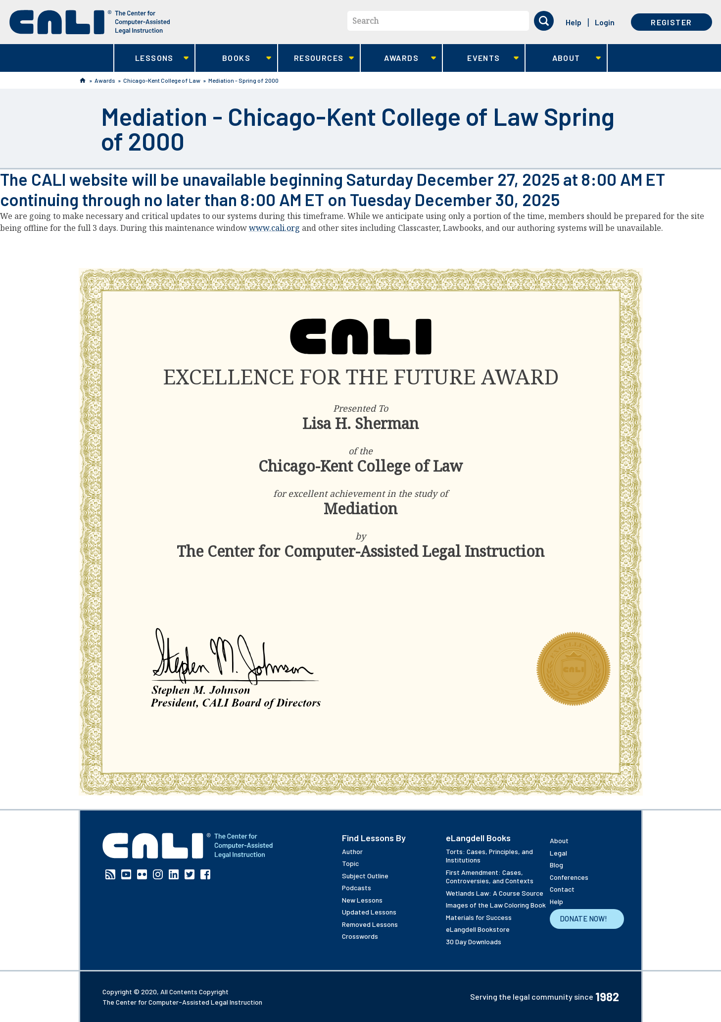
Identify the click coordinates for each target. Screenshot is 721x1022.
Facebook (205, 874)
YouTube (126, 874)
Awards (398, 58)
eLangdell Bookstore (478, 929)
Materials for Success (479, 917)
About (563, 58)
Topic (350, 863)
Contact (562, 889)
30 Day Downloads (473, 941)
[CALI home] (89, 22)
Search (365, 20)
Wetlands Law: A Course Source (494, 893)
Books (233, 58)
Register (671, 22)
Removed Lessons (370, 924)
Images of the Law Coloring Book (496, 905)
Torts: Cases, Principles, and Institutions (489, 855)
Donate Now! (583, 918)
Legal (558, 853)
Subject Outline (365, 875)
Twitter (189, 874)
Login (605, 22)
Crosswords (360, 936)
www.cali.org (274, 227)
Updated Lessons (369, 912)
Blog (556, 865)
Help (573, 22)
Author (352, 851)
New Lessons (362, 900)
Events (481, 58)
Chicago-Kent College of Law (161, 80)
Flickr (142, 874)
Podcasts (356, 887)
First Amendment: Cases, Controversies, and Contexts (489, 876)
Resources (316, 58)
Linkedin (174, 874)
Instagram (158, 874)
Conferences (569, 877)
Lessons (151, 58)
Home (83, 80)
